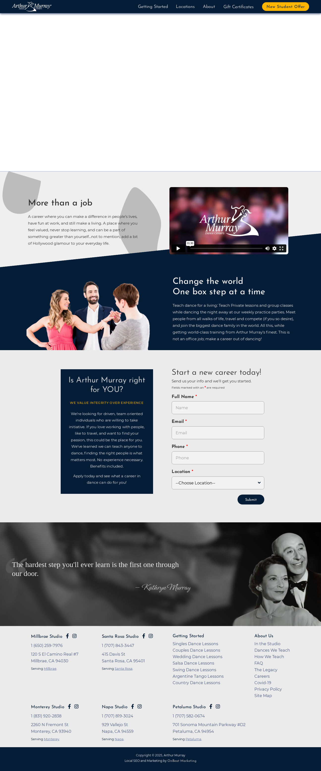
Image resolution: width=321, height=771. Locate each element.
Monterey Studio (47, 706)
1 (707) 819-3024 (117, 715)
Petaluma (193, 738)
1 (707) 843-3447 (118, 644)
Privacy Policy (268, 688)
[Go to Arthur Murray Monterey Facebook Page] (69, 706)
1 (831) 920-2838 (46, 715)
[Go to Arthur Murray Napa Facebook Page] (132, 706)
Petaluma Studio (189, 706)
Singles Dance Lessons (195, 643)
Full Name (183, 397)
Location (182, 471)
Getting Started (153, 6)
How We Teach (269, 656)
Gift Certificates (238, 7)
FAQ (258, 662)
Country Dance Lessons (196, 682)
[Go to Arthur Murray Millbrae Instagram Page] (74, 635)
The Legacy (265, 669)
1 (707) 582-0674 (189, 715)
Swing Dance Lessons (194, 669)
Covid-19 (262, 682)
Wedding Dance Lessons (197, 656)
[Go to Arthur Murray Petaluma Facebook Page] (210, 706)
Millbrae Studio (46, 636)
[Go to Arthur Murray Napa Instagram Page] (139, 706)
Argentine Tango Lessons (198, 675)
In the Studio (267, 643)
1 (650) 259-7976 (47, 644)
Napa (119, 738)
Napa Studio (115, 706)
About (209, 6)
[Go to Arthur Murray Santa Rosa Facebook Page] (143, 635)
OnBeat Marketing (181, 760)
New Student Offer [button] (286, 7)
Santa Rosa (124, 668)
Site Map (263, 695)
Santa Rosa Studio (120, 636)
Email (178, 421)
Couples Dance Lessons (196, 649)
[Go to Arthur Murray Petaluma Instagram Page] (218, 706)
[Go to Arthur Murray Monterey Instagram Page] (76, 706)
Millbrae (50, 668)
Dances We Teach (272, 649)
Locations (185, 6)
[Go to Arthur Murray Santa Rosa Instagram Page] (151, 635)
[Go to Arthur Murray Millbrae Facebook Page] (67, 635)
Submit (251, 499)
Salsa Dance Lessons (193, 662)
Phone (179, 446)
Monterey (51, 738)
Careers (262, 675)
